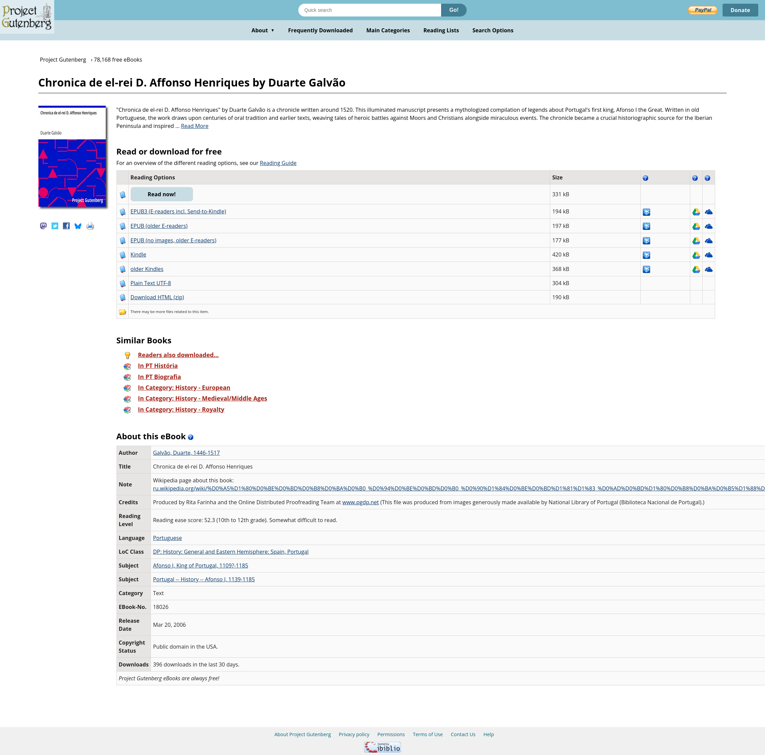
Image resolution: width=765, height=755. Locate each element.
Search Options (492, 30)
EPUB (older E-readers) (159, 226)
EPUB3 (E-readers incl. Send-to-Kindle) (178, 211)
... (192, 126)
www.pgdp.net (360, 502)
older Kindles (147, 269)
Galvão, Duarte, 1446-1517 (186, 452)
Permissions (391, 734)
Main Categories (388, 30)
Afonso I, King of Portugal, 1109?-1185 (200, 565)
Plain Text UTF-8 (151, 283)
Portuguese (167, 538)
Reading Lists (441, 30)
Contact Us (463, 734)
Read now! (162, 194)
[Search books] (369, 10)
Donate (740, 10)
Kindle (138, 254)
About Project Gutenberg (302, 734)
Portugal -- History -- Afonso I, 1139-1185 (204, 579)
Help (489, 734)
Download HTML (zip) (157, 297)
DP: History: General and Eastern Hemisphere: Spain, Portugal (230, 551)
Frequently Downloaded (320, 30)
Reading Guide (278, 163)
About (263, 30)
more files (164, 311)
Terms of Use (428, 734)
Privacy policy (354, 734)
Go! (454, 10)
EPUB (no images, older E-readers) (174, 240)
